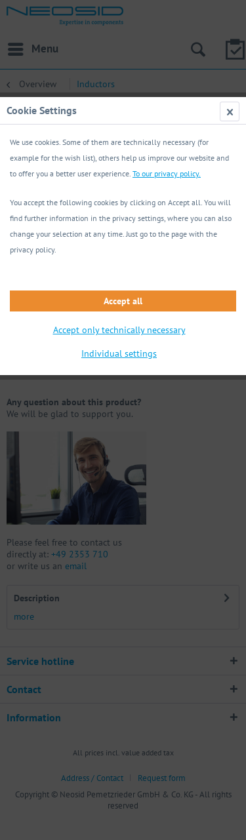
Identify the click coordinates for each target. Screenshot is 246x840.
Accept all (123, 301)
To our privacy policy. (167, 173)
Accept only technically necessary (119, 330)
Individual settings (119, 353)
